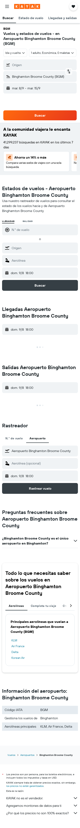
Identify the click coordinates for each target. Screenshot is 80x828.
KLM (14, 640)
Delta (14, 652)
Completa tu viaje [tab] (43, 606)
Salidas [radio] (28, 221)
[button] (7, 6)
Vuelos (11, 755)
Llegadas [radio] (8, 221)
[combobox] (15, 53)
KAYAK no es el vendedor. (42, 798)
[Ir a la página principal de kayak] (27, 6)
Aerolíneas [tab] (16, 606)
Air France (18, 646)
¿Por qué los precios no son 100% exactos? (42, 813)
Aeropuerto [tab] (38, 438)
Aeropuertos (27, 755)
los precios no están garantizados (25, 785)
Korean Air (18, 658)
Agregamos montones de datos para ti (42, 805)
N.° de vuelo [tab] (14, 438)
